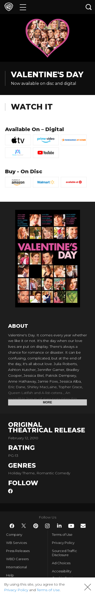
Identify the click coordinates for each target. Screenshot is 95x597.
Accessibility (61, 571)
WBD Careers (17, 559)
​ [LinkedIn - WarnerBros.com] (59, 525)
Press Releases (18, 551)
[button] (87, 587)
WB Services (16, 543)
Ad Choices (61, 563)
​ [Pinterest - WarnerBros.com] (36, 525)
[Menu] (23, 7)
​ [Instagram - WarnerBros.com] (47, 526)
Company (14, 534)
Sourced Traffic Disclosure (64, 553)
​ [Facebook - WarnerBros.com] (12, 526)
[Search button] (88, 7)
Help (10, 575)
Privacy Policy (63, 543)
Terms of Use (62, 534)
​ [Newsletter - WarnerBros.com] (83, 525)
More (47, 402)
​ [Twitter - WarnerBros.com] (24, 526)
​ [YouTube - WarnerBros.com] (71, 525)
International (16, 567)
